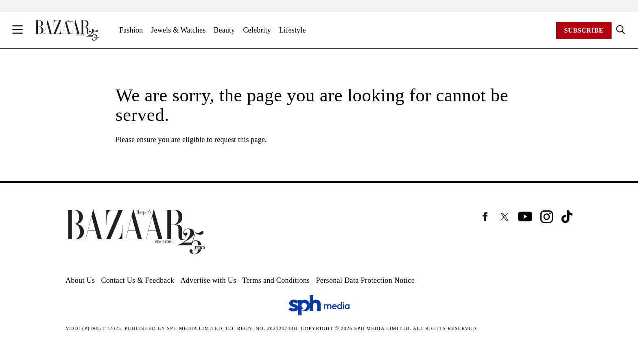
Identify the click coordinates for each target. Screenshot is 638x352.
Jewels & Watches (178, 30)
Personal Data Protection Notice (365, 280)
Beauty (224, 30)
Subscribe (583, 30)
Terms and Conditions (276, 280)
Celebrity (257, 30)
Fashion (131, 30)
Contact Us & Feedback (137, 280)
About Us (80, 280)
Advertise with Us (208, 280)
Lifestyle (292, 30)
